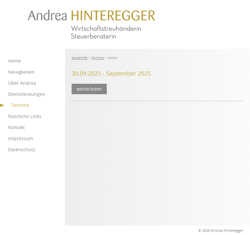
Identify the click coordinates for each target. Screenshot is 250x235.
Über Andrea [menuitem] (22, 83)
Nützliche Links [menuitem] (24, 116)
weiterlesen (89, 89)
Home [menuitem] (14, 61)
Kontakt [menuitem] (16, 127)
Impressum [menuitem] (20, 138)
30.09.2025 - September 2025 (111, 73)
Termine (97, 58)
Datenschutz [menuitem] (21, 149)
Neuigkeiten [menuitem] (21, 72)
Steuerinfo (80, 58)
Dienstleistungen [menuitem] (26, 94)
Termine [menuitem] (20, 105)
